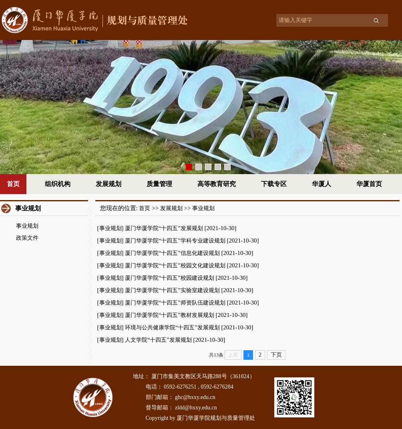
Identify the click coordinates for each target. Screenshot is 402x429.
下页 (276, 355)
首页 (13, 183)
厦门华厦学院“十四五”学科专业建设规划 (175, 241)
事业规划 (27, 226)
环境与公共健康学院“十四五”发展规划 (172, 328)
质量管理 (159, 183)
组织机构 (57, 183)
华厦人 (321, 183)
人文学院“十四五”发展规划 (158, 340)
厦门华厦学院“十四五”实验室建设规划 (172, 290)
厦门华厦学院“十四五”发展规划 (164, 228)
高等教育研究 (216, 183)
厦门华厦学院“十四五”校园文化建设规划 (175, 266)
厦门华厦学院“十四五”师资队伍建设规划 (175, 303)
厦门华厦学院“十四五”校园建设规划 (169, 278)
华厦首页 (369, 183)
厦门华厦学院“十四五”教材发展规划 (169, 315)
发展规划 (108, 183)
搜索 (376, 20)
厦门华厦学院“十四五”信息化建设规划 (172, 253)
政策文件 (27, 238)
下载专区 (274, 183)
